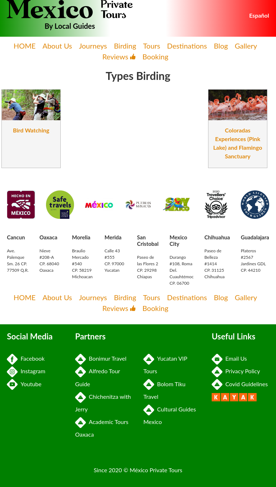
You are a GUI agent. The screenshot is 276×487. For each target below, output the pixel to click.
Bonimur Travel (100, 358)
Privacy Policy (236, 370)
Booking (155, 56)
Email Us (229, 358)
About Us (57, 45)
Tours (151, 45)
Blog (221, 45)
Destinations (187, 45)
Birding (125, 45)
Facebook (26, 358)
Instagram (26, 370)
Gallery (246, 45)
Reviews (118, 56)
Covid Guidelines (240, 383)
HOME (25, 45)
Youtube (24, 383)
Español (259, 15)
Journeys (93, 45)
